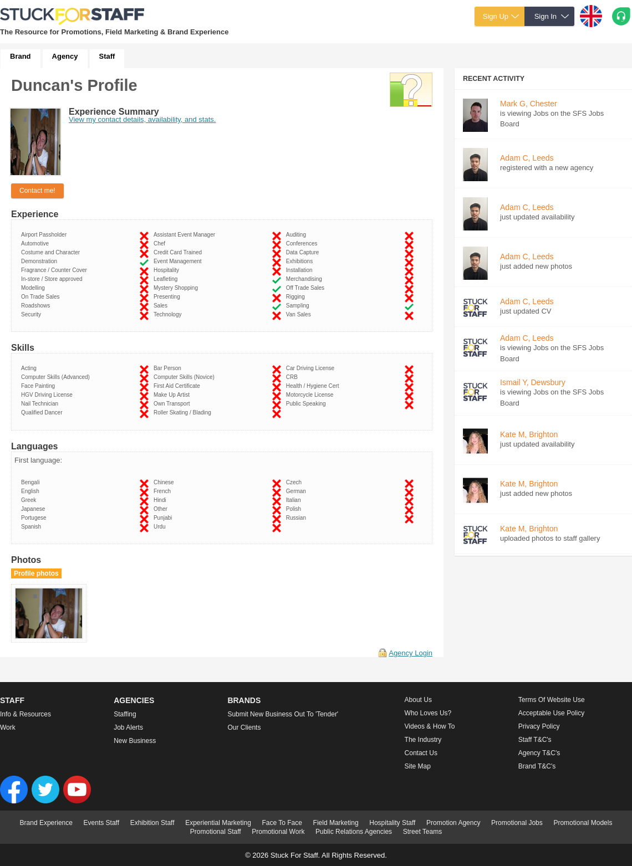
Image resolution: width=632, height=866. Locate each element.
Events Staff (101, 823)
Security (32, 314)
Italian (295, 500)
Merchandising (305, 279)
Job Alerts (128, 727)
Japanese (34, 509)
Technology (169, 314)
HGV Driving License (48, 395)
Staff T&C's (535, 740)
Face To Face (282, 823)
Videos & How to (430, 726)
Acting (30, 368)
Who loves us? (428, 713)
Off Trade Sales (307, 288)
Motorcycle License (311, 395)
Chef (161, 243)
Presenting (168, 297)
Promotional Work (278, 832)
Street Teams (422, 832)
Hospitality (168, 270)
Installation (300, 270)
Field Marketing (336, 823)
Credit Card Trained (179, 252)
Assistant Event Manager (186, 235)
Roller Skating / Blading (184, 412)
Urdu (161, 527)
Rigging (297, 297)
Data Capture (304, 252)
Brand (20, 56)
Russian (297, 518)
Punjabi (164, 518)
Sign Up (495, 16)
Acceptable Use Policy (551, 713)
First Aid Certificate (178, 386)
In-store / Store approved (53, 279)
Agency (65, 56)
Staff (107, 56)
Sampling (299, 306)
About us (418, 700)
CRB (293, 377)
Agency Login (410, 653)
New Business (135, 741)
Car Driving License (312, 368)
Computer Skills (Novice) (186, 377)
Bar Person (169, 368)
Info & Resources (25, 714)
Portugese (35, 518)
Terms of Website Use (551, 700)
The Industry (423, 740)
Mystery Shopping (177, 288)
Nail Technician (41, 404)
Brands (244, 700)
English (31, 491)
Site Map (418, 766)
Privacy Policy (539, 726)
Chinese (165, 482)
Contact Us (421, 753)
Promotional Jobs (517, 823)
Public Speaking (307, 404)
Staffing (125, 714)
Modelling (34, 288)
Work (8, 727)
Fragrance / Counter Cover (55, 270)
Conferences (303, 243)
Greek (30, 500)
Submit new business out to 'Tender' (282, 714)
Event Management (179, 261)
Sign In (545, 16)
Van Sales (300, 314)
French (164, 491)
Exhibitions (301, 261)
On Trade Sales (42, 297)
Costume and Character (52, 252)
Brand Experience (46, 823)
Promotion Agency (453, 823)
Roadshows (37, 306)
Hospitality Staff (392, 823)
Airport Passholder (45, 235)
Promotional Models (582, 823)
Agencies (134, 700)
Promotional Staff (215, 832)
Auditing (297, 235)
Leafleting (167, 279)
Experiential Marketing (218, 823)
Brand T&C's (536, 766)
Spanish (32, 527)
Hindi (161, 500)
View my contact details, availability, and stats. (142, 119)
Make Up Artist (173, 395)
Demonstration (40, 261)
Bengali (32, 482)
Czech (295, 482)
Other (162, 509)
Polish (295, 509)
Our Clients (244, 727)
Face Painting (39, 386)
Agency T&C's (539, 753)
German (297, 491)
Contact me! (37, 190)
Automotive (36, 243)
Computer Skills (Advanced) (57, 377)
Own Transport (173, 404)
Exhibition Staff (152, 823)
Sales (162, 306)
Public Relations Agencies (353, 832)
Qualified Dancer (43, 412)
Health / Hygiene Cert (314, 386)
